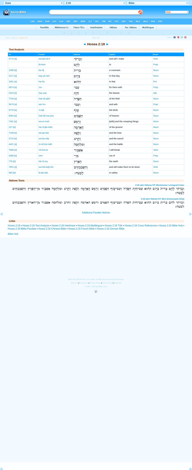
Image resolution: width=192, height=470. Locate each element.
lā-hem (42, 64)
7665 (11, 150)
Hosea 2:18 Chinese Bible (52, 228)
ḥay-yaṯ (42, 93)
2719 (11, 138)
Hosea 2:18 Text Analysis (35, 225)
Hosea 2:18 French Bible (81, 228)
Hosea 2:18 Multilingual (89, 225)
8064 (11, 115)
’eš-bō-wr (43, 150)
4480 (11, 155)
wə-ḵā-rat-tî (44, 58)
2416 (11, 93)
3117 (11, 76)
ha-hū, (42, 81)
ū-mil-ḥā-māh (45, 144)
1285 (11, 70)
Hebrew (14, 38)
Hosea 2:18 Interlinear (63, 225)
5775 (11, 110)
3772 (11, 58)
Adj (154, 93)
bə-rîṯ (41, 70)
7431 (11, 121)
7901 (11, 167)
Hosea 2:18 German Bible (110, 228)
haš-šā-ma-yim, (46, 115)
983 (10, 172)
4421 (11, 144)
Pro (155, 81)
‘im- (40, 87)
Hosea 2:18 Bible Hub (171, 225)
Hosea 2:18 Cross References (141, 225)
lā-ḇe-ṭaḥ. (44, 172)
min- (41, 155)
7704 (11, 98)
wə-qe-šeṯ (44, 132)
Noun (156, 70)
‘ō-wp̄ (41, 110)
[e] (15, 58)
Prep (155, 64)
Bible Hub (13, 234)
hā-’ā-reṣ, (43, 161)
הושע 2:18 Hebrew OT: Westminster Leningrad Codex (159, 185)
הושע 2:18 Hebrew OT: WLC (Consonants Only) (162, 199)
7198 (11, 132)
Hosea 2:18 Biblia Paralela (22, 228)
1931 (11, 81)
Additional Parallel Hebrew (96, 212)
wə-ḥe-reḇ (44, 138)
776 (10, 161)
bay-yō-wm (44, 76)
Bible (7, 38)
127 (10, 127)
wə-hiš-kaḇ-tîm (46, 167)
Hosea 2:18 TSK (113, 225)
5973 (11, 87)
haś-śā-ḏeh (44, 98)
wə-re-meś (44, 121)
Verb (155, 58)
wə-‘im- (42, 104)
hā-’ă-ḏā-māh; (46, 127)
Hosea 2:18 (14, 225)
